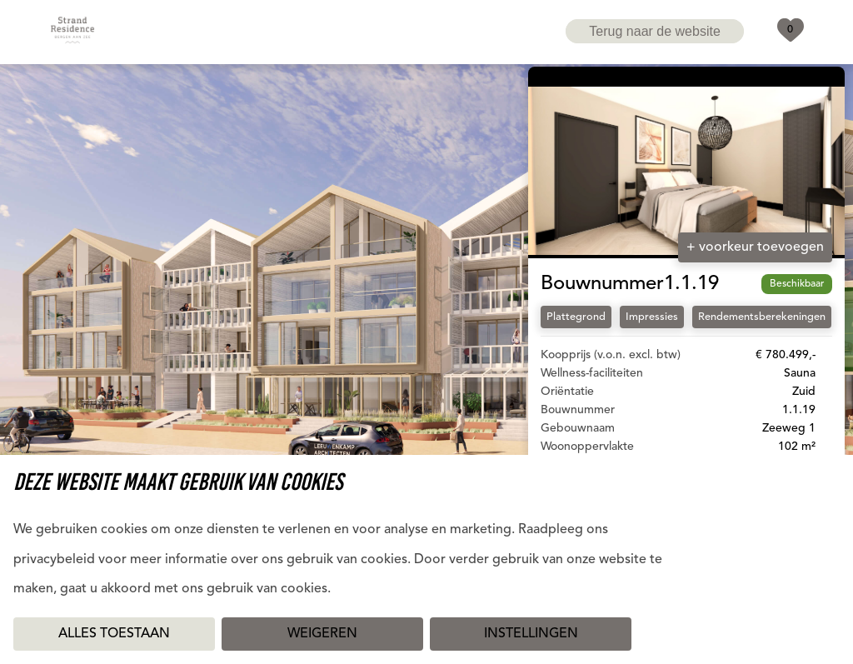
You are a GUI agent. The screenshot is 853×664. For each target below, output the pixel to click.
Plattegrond (576, 317)
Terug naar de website (654, 31)
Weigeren (322, 634)
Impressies (652, 317)
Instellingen (531, 634)
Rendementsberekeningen (762, 317)
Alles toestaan (114, 634)
